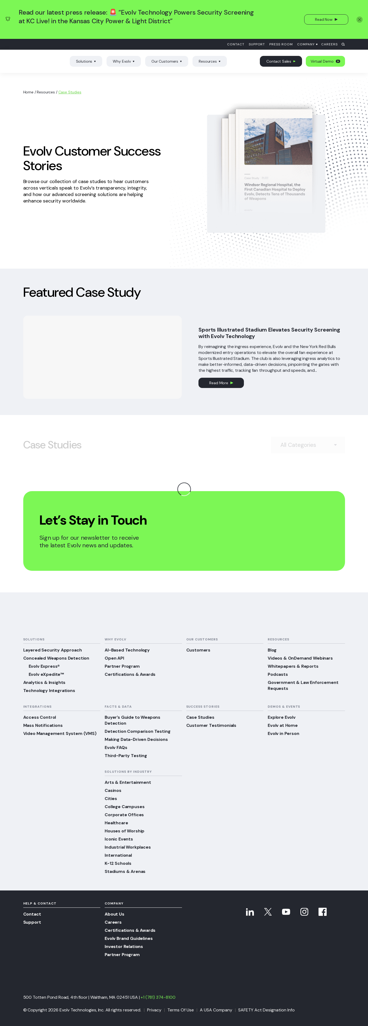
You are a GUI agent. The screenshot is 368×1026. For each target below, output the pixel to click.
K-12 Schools (118, 863)
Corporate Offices (124, 815)
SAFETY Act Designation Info (266, 1010)
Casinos (113, 790)
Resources (210, 61)
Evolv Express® (44, 666)
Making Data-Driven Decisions (136, 739)
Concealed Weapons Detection (56, 658)
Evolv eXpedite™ (46, 674)
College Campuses (124, 806)
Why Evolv (124, 61)
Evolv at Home (283, 725)
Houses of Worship (124, 831)
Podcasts (278, 674)
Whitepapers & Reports (293, 666)
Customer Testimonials (211, 725)
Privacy (154, 1010)
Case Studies (200, 717)
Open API (114, 658)
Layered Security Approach (52, 650)
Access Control (39, 717)
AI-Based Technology (127, 650)
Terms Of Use (180, 1010)
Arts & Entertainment (128, 782)
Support (257, 44)
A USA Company (216, 1010)
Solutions (86, 61)
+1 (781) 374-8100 (158, 997)
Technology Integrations (49, 690)
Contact (235, 44)
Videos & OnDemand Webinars (300, 658)
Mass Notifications (43, 725)
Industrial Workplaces (128, 847)
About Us (114, 914)
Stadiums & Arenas (125, 871)
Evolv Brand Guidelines (128, 938)
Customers (198, 650)
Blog (272, 650)
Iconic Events (119, 839)
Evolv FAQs (116, 747)
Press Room (281, 44)
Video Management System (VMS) (60, 733)
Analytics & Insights (44, 682)
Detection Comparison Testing (138, 731)
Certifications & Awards (130, 674)
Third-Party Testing (126, 755)
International (118, 855)
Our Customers (166, 61)
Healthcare (116, 823)
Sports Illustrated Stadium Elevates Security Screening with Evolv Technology (269, 332)
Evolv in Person (283, 733)
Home (28, 92)
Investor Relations (124, 946)
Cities (111, 798)
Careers (329, 44)
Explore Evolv (282, 717)
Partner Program (122, 666)
